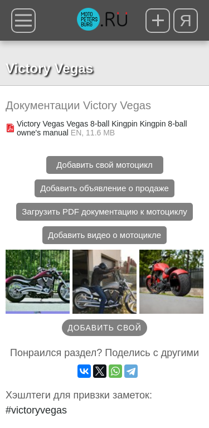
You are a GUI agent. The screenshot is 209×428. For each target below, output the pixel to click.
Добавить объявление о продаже (104, 188)
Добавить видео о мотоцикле (104, 235)
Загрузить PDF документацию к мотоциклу (104, 211)
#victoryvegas (36, 410)
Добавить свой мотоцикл (104, 164)
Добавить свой (104, 327)
